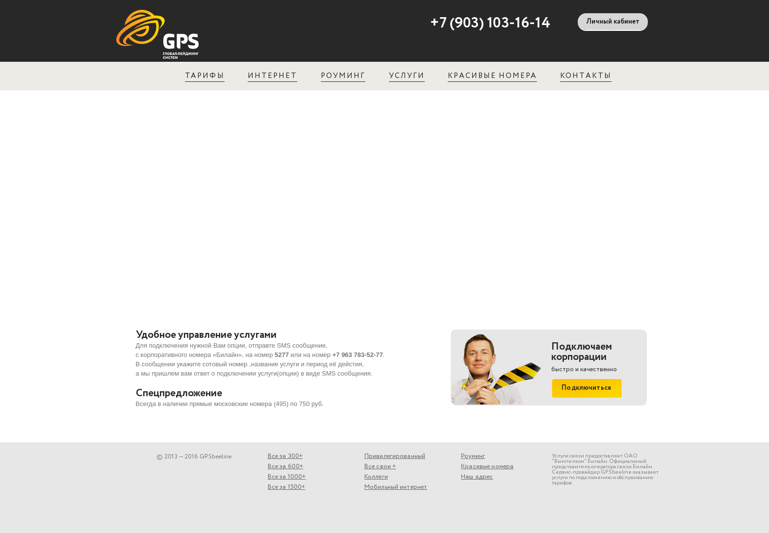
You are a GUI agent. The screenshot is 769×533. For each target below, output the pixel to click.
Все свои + (380, 466)
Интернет (272, 76)
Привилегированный (394, 456)
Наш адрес (477, 477)
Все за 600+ (285, 466)
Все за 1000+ (287, 477)
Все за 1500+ (287, 487)
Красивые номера (492, 76)
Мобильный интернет (395, 487)
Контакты (585, 76)
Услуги (407, 76)
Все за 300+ (285, 456)
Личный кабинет (613, 21)
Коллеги (376, 477)
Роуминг (343, 76)
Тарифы (204, 76)
